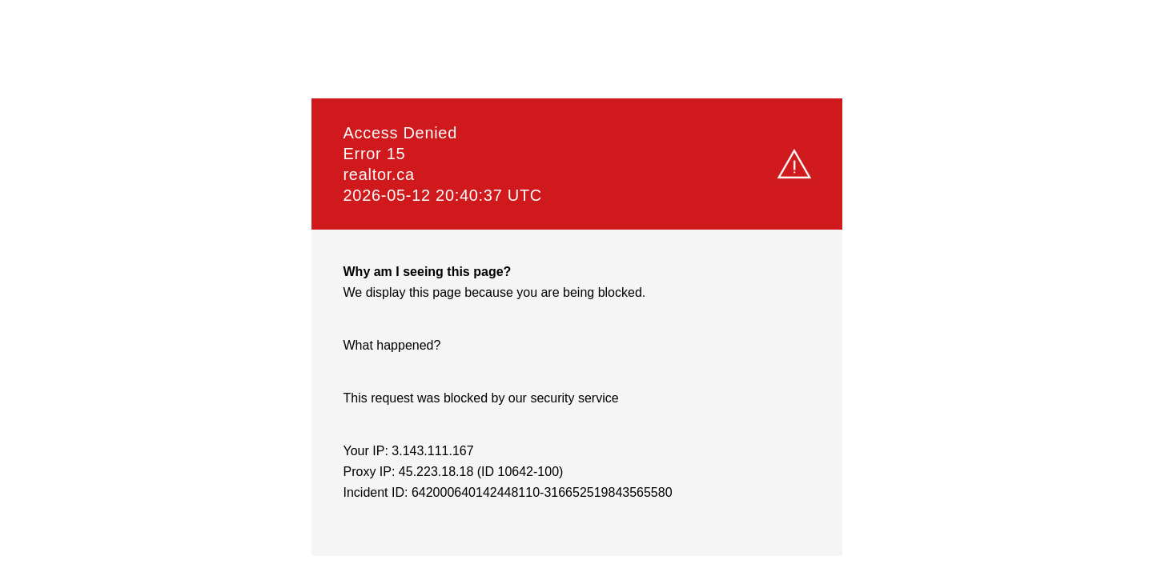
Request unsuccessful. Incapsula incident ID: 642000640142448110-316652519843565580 (576, 288)
